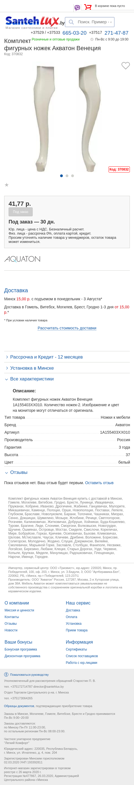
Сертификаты (76, 649)
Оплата (71, 617)
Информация (79, 642)
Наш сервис (78, 603)
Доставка (73, 610)
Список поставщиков (82, 656)
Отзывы (11, 624)
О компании (17, 603)
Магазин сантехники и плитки (32, 27)
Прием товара (77, 630)
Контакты (12, 617)
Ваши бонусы (18, 642)
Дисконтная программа (22, 656)
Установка (74, 624)
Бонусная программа (21, 649)
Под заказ (20, 212)
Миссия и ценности (19, 610)
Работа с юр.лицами (81, 663)
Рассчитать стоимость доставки (67, 328)
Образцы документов (19, 706)
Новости (11, 630)
